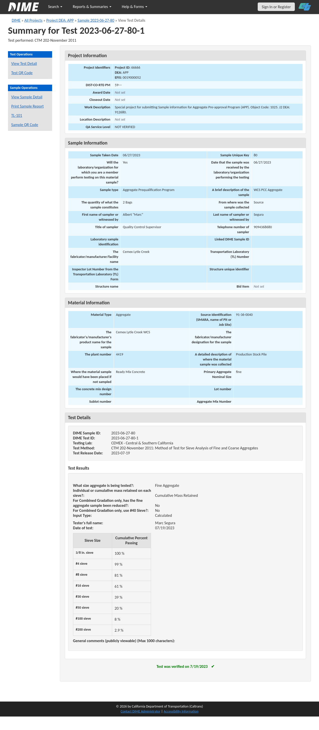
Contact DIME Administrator (140, 711)
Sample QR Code (24, 124)
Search (55, 6)
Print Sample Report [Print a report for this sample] (27, 106)
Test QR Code (22, 72)
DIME (16, 20)
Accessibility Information (180, 711)
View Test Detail (24, 63)
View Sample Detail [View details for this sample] (26, 97)
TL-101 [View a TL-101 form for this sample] (16, 115)
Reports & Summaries (92, 6)
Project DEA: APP (60, 20)
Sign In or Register (276, 6)
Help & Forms (134, 6)
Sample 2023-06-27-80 (96, 20)
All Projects (33, 20)
